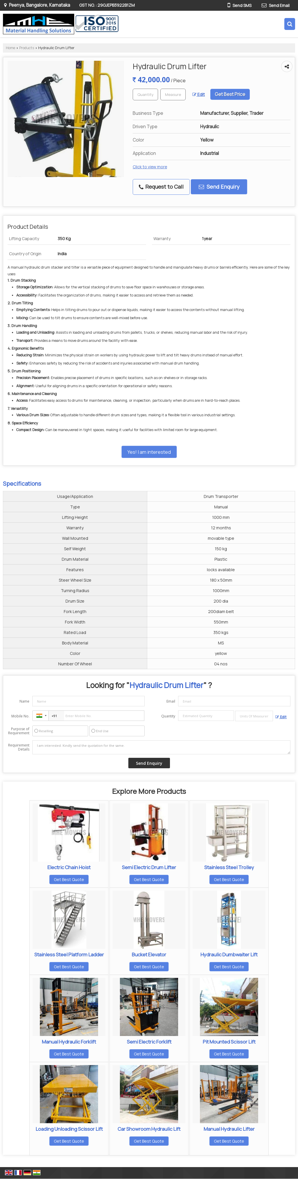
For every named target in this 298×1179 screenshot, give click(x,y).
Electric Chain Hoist (69, 867)
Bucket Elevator (149, 954)
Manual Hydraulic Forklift (69, 1041)
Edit (198, 94)
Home (10, 47)
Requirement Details (18, 747)
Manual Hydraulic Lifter (229, 1129)
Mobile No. (20, 716)
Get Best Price (230, 94)
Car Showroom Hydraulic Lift (149, 1129)
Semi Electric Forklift (149, 1041)
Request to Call (161, 186)
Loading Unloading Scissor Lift (69, 1129)
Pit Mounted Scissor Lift (229, 1041)
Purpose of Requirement (18, 731)
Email (170, 701)
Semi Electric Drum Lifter (149, 867)
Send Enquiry (219, 186)
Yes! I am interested (149, 452)
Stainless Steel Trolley (229, 867)
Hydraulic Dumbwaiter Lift (229, 954)
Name (24, 701)
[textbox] (173, 94)
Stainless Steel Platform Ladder (69, 954)
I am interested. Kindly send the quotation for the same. (161, 747)
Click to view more (150, 166)
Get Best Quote (69, 879)
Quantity (168, 716)
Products (26, 47)
